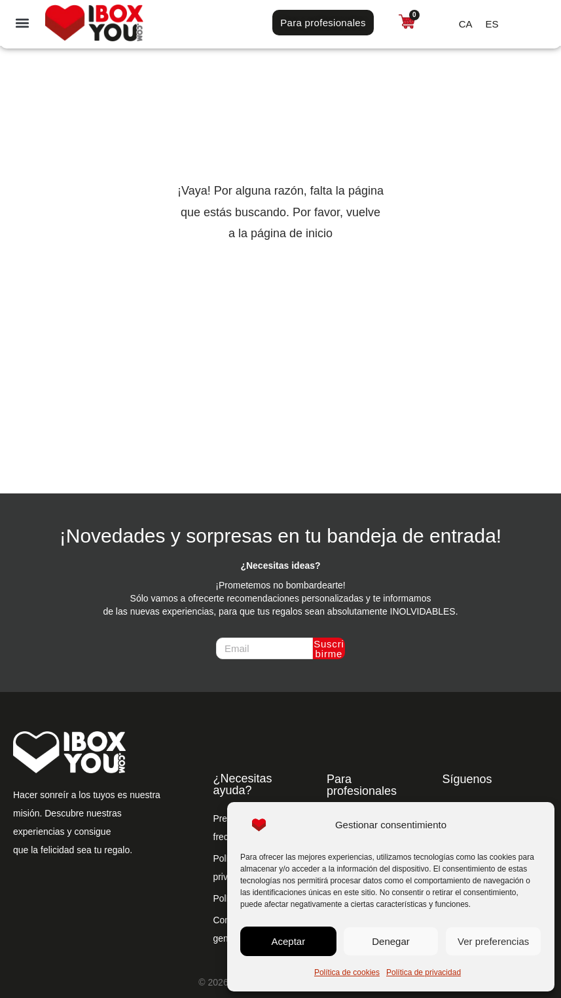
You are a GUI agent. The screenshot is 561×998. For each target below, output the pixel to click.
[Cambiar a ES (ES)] (492, 23)
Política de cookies (347, 972)
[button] (22, 22)
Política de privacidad (423, 972)
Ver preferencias (493, 941)
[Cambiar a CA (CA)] (465, 23)
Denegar (391, 941)
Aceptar (288, 941)
